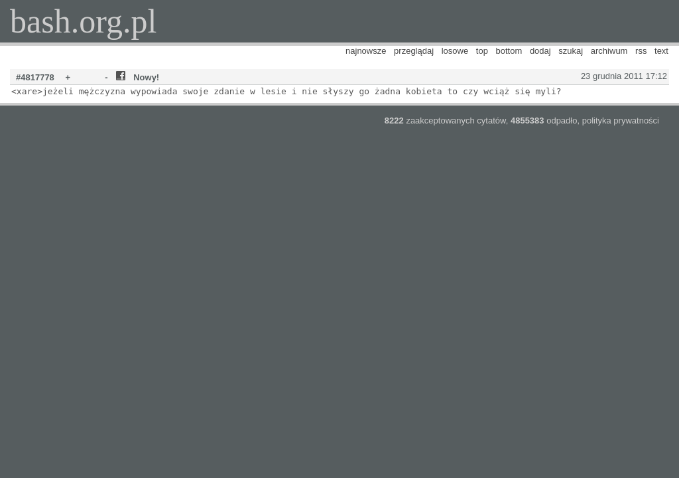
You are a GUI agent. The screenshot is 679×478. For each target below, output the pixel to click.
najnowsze (365, 51)
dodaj (540, 51)
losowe (455, 51)
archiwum (609, 51)
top (482, 51)
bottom (509, 51)
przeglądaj (414, 51)
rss (641, 51)
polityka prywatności (620, 120)
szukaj (570, 51)
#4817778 (35, 77)
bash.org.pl (83, 21)
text (661, 51)
